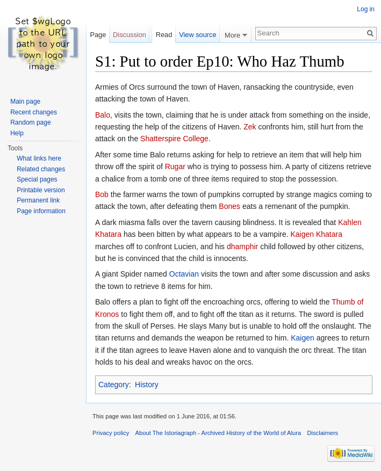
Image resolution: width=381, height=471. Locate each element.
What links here (39, 158)
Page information (41, 211)
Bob (102, 194)
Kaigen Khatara (316, 234)
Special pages (37, 179)
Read (164, 35)
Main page (25, 101)
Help (17, 133)
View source (197, 35)
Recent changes (33, 112)
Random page (30, 122)
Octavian (184, 274)
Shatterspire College (174, 138)
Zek (249, 126)
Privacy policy (110, 433)
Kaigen (302, 338)
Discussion (129, 35)
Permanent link (38, 200)
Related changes (41, 169)
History (147, 384)
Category (113, 384)
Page (98, 35)
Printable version (40, 190)
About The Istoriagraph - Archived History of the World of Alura (218, 433)
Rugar (175, 166)
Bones (229, 206)
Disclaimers (322, 433)
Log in (366, 9)
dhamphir (242, 246)
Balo (102, 115)
